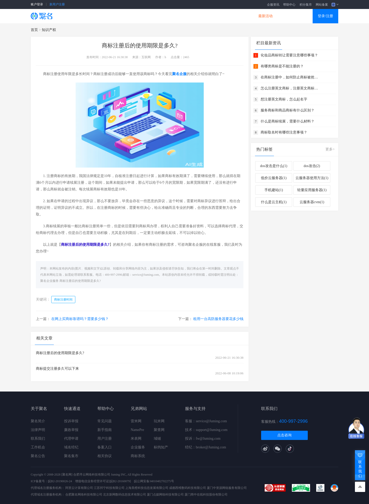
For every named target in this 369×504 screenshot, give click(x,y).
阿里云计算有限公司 (79, 488)
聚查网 (159, 430)
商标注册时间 (63, 299)
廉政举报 (71, 430)
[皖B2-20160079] (120, 481)
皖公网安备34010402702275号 (154, 481)
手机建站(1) (273, 190)
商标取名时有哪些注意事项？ (284, 132)
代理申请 (71, 438)
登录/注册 (325, 16)
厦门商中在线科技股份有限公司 (206, 494)
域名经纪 (71, 447)
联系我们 (38, 438)
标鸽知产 (161, 447)
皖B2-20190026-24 (60, 481)
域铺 (157, 438)
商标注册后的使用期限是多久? (80, 281)
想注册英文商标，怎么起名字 (284, 99)
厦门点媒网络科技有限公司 (165, 494)
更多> (330, 149)
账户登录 (37, 4)
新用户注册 (57, 4)
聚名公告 (38, 456)
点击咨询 (284, 435)
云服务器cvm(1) (312, 202)
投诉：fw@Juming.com (203, 438)
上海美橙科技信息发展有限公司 (146, 488)
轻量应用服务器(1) (311, 190)
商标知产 (176, 16)
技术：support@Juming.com (206, 430)
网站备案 (322, 4)
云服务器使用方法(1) (311, 178)
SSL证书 (87, 16)
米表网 (136, 438)
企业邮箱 (206, 16)
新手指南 (104, 430)
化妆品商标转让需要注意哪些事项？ (289, 55)
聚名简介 (38, 421)
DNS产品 (236, 16)
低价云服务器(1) (273, 178)
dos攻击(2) (312, 166)
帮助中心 (289, 4)
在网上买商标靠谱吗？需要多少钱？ (80, 319)
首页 (34, 30)
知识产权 (49, 30)
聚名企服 (179, 74)
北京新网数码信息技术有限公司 (124, 494)
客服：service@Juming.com (206, 421)
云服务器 (117, 16)
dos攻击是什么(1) (273, 166)
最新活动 (265, 16)
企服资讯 (273, 4)
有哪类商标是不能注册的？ (282, 66)
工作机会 (38, 447)
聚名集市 (71, 456)
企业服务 (138, 447)
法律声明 (38, 430)
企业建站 (146, 16)
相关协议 (104, 456)
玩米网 (159, 421)
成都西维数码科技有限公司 (187, 488)
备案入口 (104, 447)
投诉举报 (71, 421)
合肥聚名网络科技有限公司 (83, 494)
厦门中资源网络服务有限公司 (227, 488)
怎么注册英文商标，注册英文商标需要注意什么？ (290, 88)
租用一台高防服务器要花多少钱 (218, 319)
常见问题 (104, 421)
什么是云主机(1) (273, 202)
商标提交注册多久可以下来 (57, 369)
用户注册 (104, 438)
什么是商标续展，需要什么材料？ (287, 121)
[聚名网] (67, 474)
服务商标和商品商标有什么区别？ (287, 110)
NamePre (137, 430)
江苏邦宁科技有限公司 (109, 488)
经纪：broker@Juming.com (205, 447)
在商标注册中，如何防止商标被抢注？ (290, 77)
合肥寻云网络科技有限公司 (91, 474)
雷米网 (136, 421)
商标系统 (138, 456)
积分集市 (306, 4)
